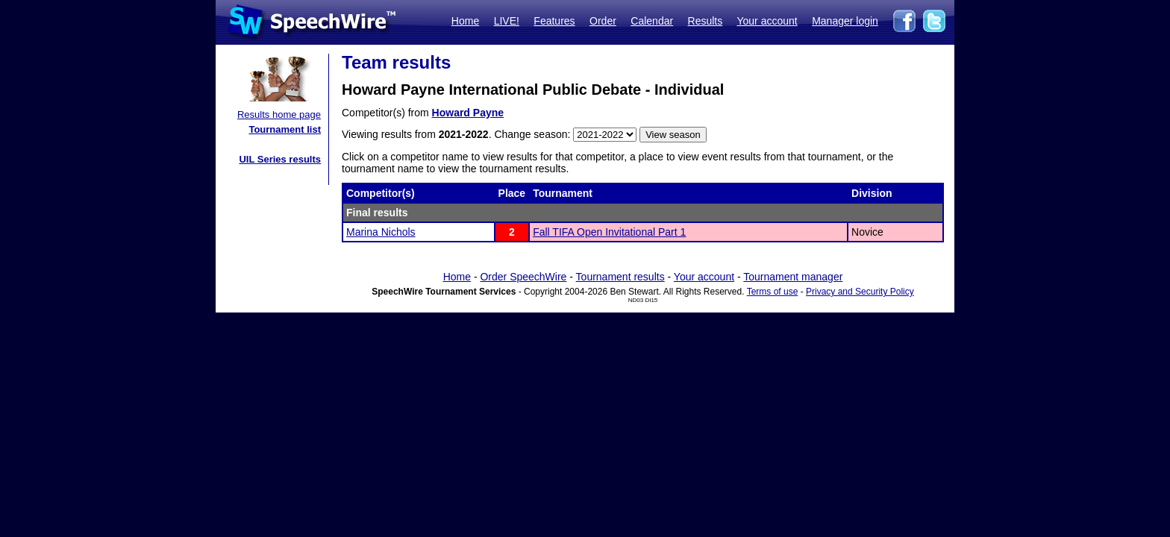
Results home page (279, 114)
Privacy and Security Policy (860, 291)
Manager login (845, 21)
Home (465, 21)
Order (602, 21)
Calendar (652, 21)
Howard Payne (468, 113)
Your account (766, 21)
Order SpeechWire (523, 277)
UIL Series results (280, 159)
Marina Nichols (381, 232)
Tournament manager (792, 277)
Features (554, 21)
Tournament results (620, 277)
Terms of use (772, 291)
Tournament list (284, 129)
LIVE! (506, 21)
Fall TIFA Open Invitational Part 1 (609, 232)
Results (705, 21)
